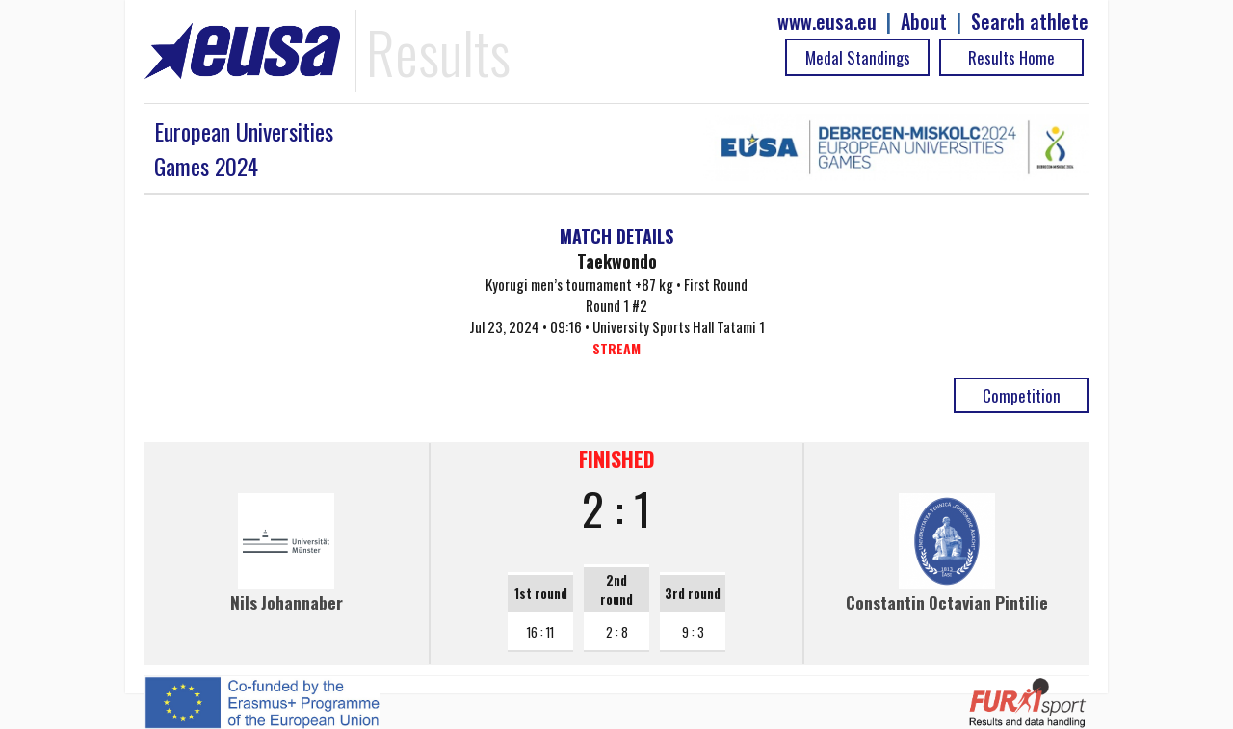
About (924, 22)
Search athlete (1030, 22)
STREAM (616, 348)
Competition (1022, 395)
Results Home (1011, 57)
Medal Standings (857, 57)
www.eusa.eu (827, 22)
